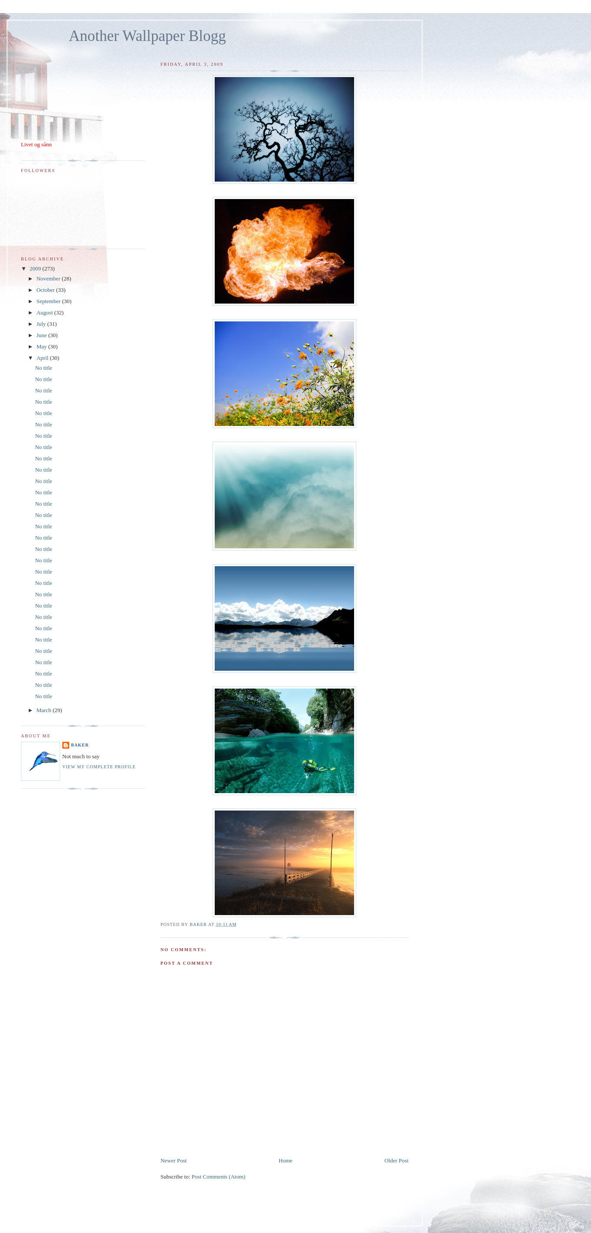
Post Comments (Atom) (219, 1176)
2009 (36, 268)
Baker (80, 745)
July (42, 324)
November (49, 278)
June (42, 335)
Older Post (397, 1160)
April (43, 358)
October (46, 290)
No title (43, 368)
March (45, 710)
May (42, 346)
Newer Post (173, 1160)
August (45, 312)
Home (286, 1160)
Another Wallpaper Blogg (147, 35)
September (49, 301)
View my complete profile (99, 766)
